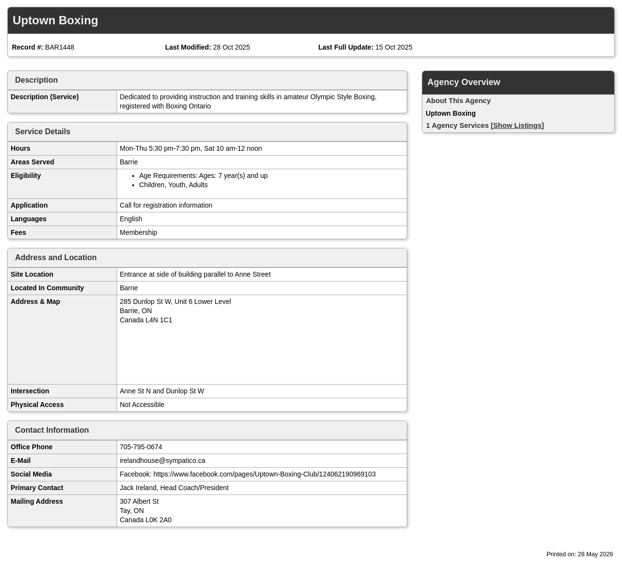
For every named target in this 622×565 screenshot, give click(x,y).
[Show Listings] (517, 125)
